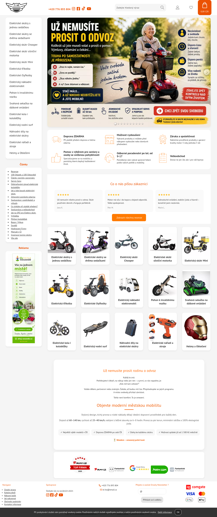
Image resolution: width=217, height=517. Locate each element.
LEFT (51, 72)
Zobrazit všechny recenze (129, 217)
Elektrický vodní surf (95, 346)
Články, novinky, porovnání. (23, 178)
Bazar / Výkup (17, 222)
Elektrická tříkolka (61, 303)
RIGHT (207, 72)
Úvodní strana (10, 489)
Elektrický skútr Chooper (129, 258)
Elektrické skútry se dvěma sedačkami (95, 258)
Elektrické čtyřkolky (95, 303)
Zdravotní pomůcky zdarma (23, 197)
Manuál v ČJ (16, 231)
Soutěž (14, 225)
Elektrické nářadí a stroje (162, 344)
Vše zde (14, 238)
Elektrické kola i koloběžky (61, 344)
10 (142, 123)
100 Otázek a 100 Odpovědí (23, 174)
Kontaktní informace (12, 504)
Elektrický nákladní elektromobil (129, 301)
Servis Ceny (16, 181)
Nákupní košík (10, 495)
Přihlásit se (177, 7)
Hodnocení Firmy (18, 228)
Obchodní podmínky (12, 501)
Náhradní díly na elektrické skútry (128, 344)
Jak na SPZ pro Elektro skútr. (23, 212)
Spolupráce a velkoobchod (23, 209)
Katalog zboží (10, 492)
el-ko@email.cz (108, 489)
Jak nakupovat (10, 498)
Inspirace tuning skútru (21, 235)
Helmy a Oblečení (196, 346)
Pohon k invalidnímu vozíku (163, 301)
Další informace (165, 512)
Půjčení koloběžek (19, 219)
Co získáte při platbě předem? (24, 206)
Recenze (14, 171)
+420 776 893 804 (60, 9)
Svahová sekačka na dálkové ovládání (196, 301)
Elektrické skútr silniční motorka (162, 258)
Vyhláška (15, 216)
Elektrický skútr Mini (196, 260)
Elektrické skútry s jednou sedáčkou (61, 258)
